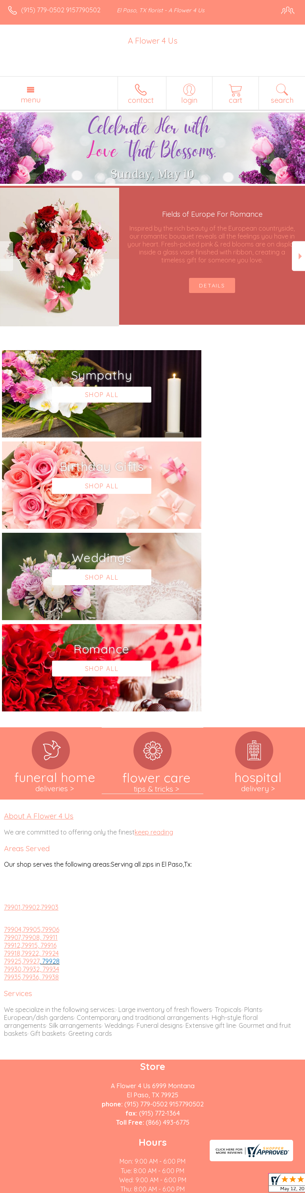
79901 (12, 725)
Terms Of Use (30, 1187)
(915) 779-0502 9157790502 (60, 10)
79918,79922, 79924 (31, 771)
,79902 (30, 725)
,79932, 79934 (40, 786)
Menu (31, 99)
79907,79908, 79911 (31, 755)
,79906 (50, 747)
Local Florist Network (133, 1187)
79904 (12, 747)
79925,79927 (21, 778)
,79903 (49, 725)
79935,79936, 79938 (31, 794)
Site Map (182, 1187)
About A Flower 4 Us (38, 633)
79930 (12, 786)
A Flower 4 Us (153, 41)
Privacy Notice (77, 1187)
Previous (6, 256)
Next (298, 256)
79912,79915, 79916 (30, 763)
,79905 (31, 747)
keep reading (154, 649)
